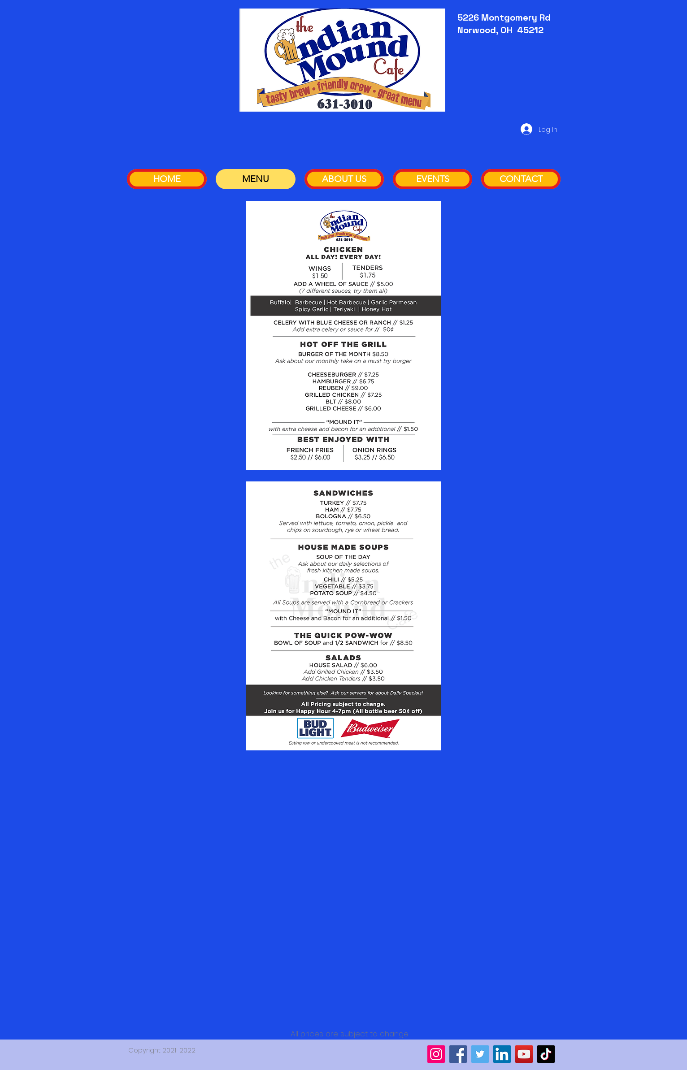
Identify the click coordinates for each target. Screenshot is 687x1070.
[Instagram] (436, 1054)
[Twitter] (480, 1054)
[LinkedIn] (502, 1054)
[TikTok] (546, 1054)
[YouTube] (524, 1054)
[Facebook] (458, 1054)
